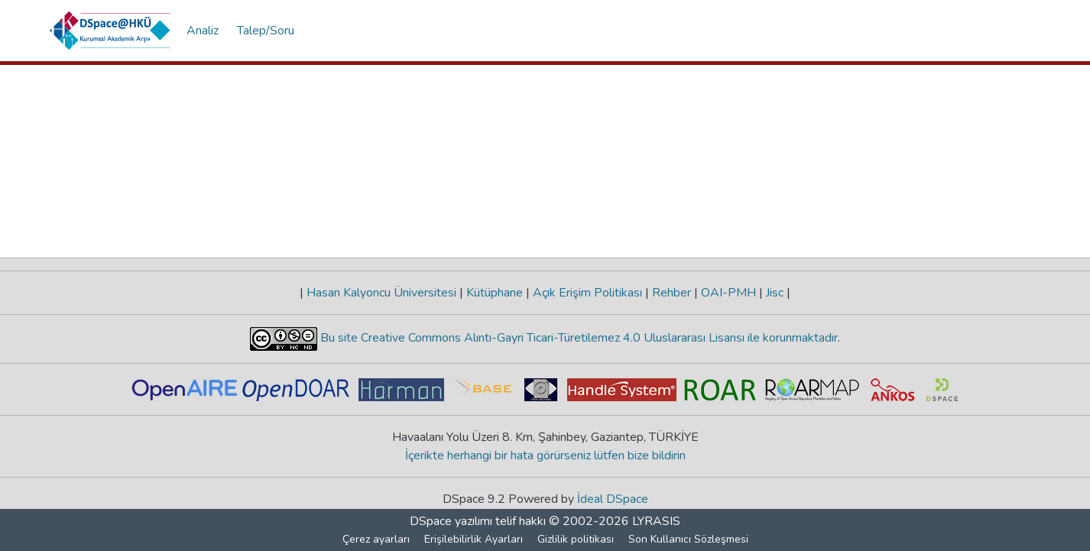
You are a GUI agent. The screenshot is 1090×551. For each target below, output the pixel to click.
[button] (110, 30)
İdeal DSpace (612, 499)
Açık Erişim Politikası (587, 292)
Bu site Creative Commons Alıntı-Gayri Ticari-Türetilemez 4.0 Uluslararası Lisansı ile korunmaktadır (577, 337)
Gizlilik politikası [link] (575, 539)
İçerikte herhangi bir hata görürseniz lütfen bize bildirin (545, 455)
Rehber (671, 292)
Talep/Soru (265, 30)
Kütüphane (494, 292)
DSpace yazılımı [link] (451, 521)
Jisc (775, 292)
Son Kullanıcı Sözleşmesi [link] (688, 539)
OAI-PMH (728, 292)
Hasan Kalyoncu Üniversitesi (381, 292)
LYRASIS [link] (656, 521)
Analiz (203, 30)
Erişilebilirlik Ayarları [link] (473, 539)
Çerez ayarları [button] (376, 539)
